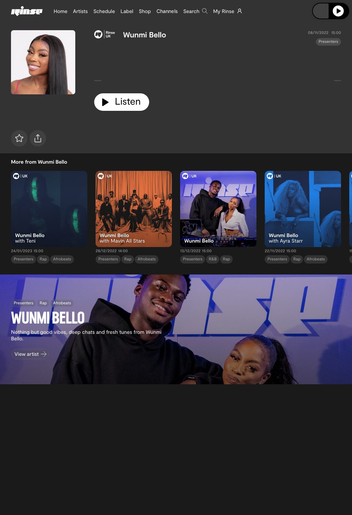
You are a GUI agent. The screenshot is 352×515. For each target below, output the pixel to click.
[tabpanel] (217, 67)
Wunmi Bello (144, 34)
